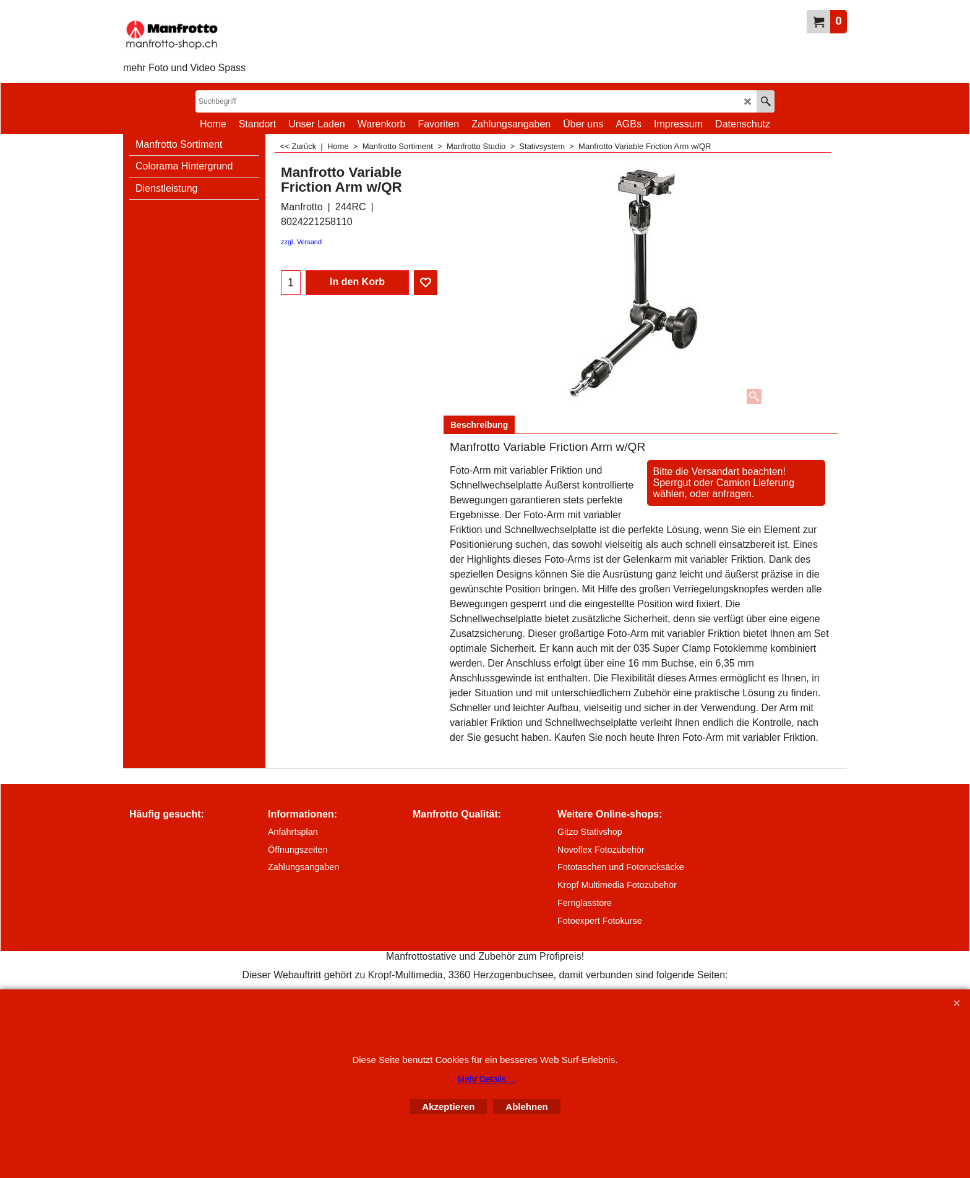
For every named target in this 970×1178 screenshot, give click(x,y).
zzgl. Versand (301, 241)
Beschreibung (479, 425)
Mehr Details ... (486, 1079)
